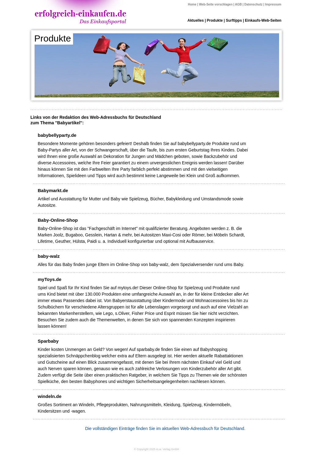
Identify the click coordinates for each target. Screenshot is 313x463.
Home (192, 4)
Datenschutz (253, 4)
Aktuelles (195, 20)
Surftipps (234, 20)
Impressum (273, 4)
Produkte (215, 20)
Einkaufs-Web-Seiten (263, 20)
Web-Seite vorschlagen (216, 4)
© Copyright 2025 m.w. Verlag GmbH (156, 449)
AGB (238, 4)
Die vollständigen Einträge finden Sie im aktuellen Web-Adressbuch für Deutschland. (165, 428)
